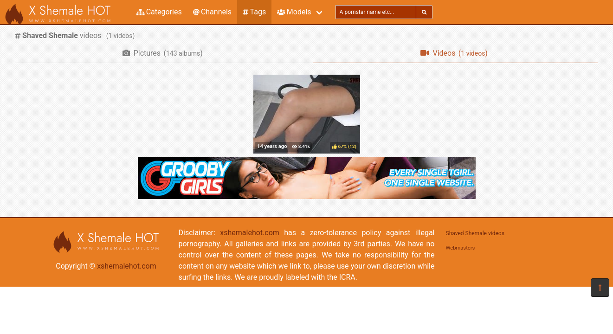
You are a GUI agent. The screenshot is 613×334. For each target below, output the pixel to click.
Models (294, 11)
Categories (159, 11)
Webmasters (460, 248)
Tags (254, 11)
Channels (212, 11)
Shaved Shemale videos (475, 233)
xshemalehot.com (126, 266)
